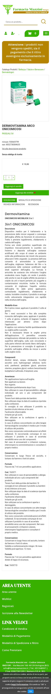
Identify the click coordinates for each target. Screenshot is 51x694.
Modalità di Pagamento (16, 636)
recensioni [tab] (33, 204)
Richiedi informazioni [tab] (14, 204)
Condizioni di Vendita (14, 628)
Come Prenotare (12, 650)
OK (30, 691)
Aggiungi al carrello (13, 186)
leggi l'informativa (19, 684)
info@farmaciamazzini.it (15, 668)
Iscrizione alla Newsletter (17, 613)
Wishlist (6, 599)
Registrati (8, 606)
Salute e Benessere (35, 69)
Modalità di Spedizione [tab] (30, 200)
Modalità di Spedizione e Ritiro (20, 643)
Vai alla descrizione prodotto (14, 149)
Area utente (9, 591)
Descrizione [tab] (9, 200)
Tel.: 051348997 (38, 668)
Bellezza (22, 69)
